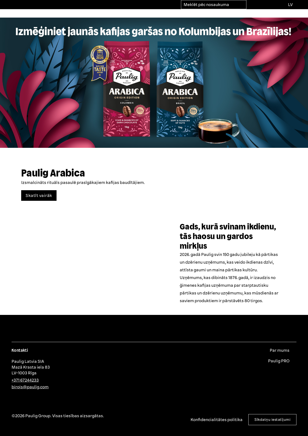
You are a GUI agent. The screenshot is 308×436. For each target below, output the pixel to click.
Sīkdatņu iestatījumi (272, 419)
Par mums (280, 350)
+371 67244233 (25, 380)
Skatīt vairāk (39, 195)
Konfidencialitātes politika (217, 419)
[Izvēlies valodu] (290, 4)
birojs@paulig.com (30, 386)
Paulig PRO (279, 360)
